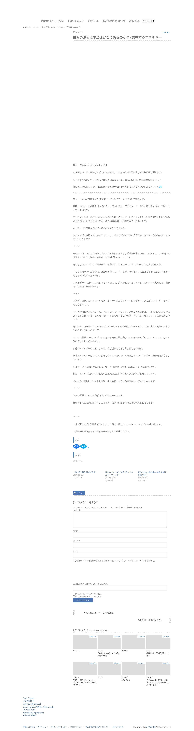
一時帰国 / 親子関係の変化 (84, 472)
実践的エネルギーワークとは (52, 21)
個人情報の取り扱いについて (113, 21)
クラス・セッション (75, 21)
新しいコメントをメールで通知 (88, 594)
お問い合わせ (134, 21)
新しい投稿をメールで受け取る (88, 596)
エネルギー (80, 493)
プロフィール (93, 21)
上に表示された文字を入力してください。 (91, 584)
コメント (77, 510)
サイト (76, 551)
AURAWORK (150, 727)
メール (76, 541)
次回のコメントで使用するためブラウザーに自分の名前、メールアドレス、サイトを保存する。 (115, 561)
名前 (75, 531)
